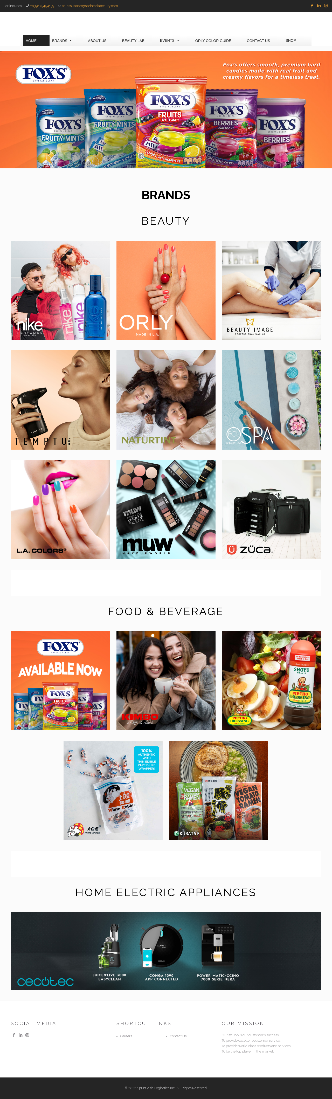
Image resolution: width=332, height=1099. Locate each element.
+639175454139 (42, 6)
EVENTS (170, 40)
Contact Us (178, 1036)
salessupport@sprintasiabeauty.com (90, 6)
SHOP (291, 40)
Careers (126, 1036)
